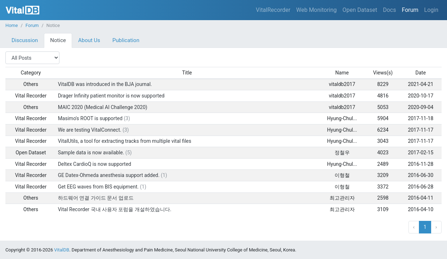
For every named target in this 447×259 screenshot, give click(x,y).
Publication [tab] (125, 40)
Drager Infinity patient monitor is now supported (111, 96)
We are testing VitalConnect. (89, 130)
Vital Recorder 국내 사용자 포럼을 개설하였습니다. (114, 209)
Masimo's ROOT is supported (90, 118)
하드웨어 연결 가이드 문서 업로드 (96, 198)
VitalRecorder (273, 9)
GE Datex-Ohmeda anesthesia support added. (109, 175)
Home (11, 25)
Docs (389, 9)
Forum (410, 9)
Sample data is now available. (91, 152)
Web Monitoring (316, 9)
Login (431, 9)
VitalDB (22, 10)
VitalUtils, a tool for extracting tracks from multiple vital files (124, 141)
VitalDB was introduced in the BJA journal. (105, 84)
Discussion (25, 40)
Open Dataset (360, 9)
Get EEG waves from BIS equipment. (98, 187)
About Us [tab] (89, 40)
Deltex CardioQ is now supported (94, 164)
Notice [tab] (58, 40)
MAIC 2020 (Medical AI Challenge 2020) (102, 107)
